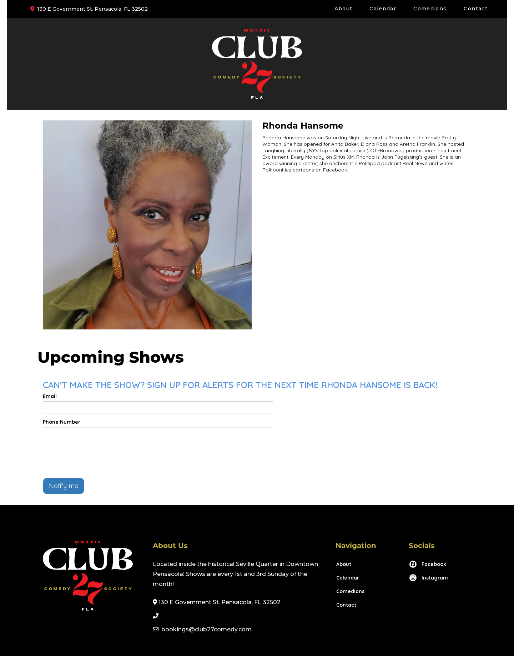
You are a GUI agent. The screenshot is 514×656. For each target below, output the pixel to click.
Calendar (382, 8)
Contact (476, 8)
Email (50, 396)
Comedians (430, 8)
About (343, 8)
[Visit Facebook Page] (427, 564)
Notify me (63, 486)
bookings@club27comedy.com (206, 629)
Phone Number (61, 422)
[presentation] (97, 458)
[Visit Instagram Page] (428, 578)
